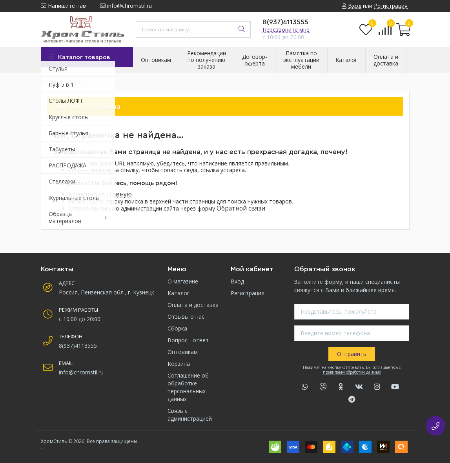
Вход (237, 281)
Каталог (178, 293)
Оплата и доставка (193, 305)
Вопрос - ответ (188, 340)
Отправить (351, 354)
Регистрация (247, 293)
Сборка (177, 328)
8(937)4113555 (285, 21)
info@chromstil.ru (126, 5)
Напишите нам (64, 5)
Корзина (179, 363)
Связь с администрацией (190, 414)
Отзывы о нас (186, 316)
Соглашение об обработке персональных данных (188, 387)
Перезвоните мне (286, 29)
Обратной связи (241, 208)
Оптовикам (183, 352)
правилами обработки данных (352, 372)
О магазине (183, 281)
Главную (119, 194)
